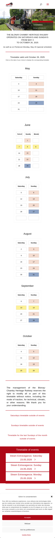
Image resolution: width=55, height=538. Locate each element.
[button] (52, 496)
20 (34, 205)
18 (36, 96)
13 (34, 199)
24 (19, 103)
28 (19, 166)
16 (21, 262)
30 (21, 274)
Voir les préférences (27, 530)
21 (19, 159)
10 (19, 90)
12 (21, 199)
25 (36, 103)
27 (34, 212)
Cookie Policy (26, 535)
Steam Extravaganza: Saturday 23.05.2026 (26, 458)
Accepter (27, 517)
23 (21, 268)
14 (19, 153)
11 (36, 90)
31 (19, 109)
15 (27, 153)
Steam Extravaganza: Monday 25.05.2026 (26, 476)
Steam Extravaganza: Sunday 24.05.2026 (26, 467)
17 (19, 96)
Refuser (27, 524)
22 (27, 159)
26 (21, 212)
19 (21, 205)
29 (27, 166)
